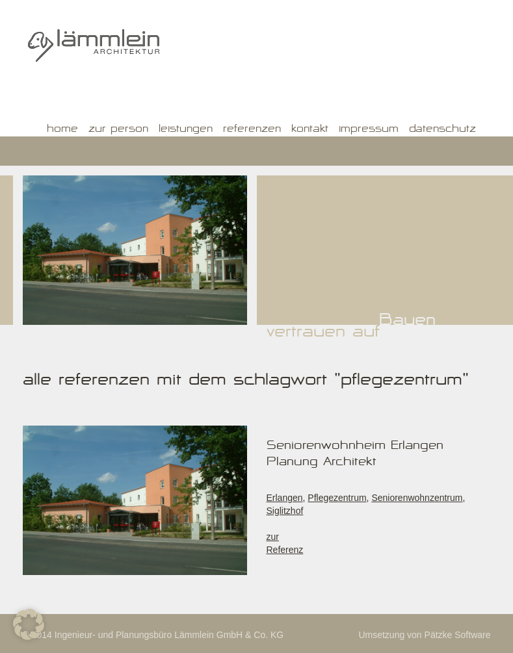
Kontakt (309, 129)
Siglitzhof (285, 511)
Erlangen (285, 498)
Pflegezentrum (337, 498)
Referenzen (252, 129)
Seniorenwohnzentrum (416, 498)
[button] (28, 624)
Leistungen (186, 129)
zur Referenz (285, 543)
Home (62, 129)
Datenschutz (442, 129)
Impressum (369, 129)
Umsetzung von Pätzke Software (424, 635)
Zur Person (118, 129)
